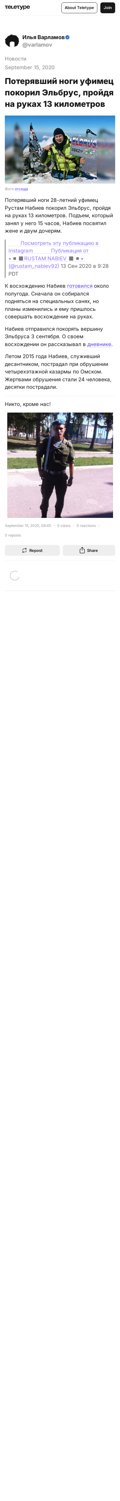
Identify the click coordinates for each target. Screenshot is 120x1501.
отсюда (21, 189)
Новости (15, 59)
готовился (79, 286)
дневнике (99, 344)
